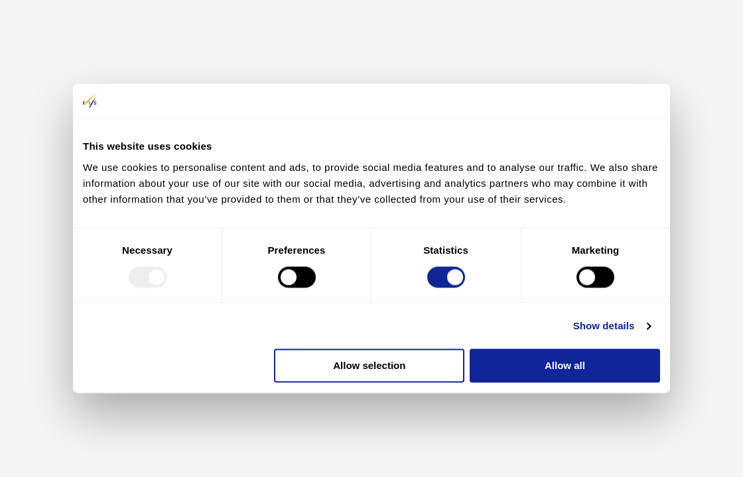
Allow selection (369, 366)
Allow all (565, 366)
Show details (604, 325)
